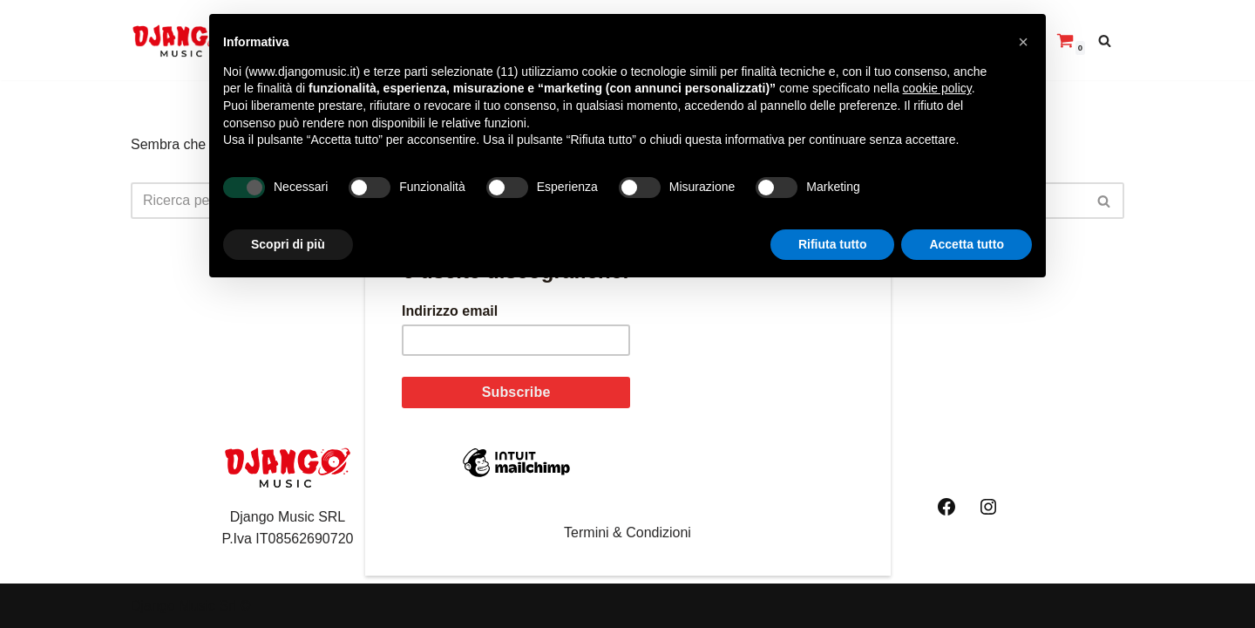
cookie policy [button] (937, 88)
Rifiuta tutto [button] (832, 244)
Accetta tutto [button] (966, 244)
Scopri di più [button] (288, 244)
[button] (1023, 42)
